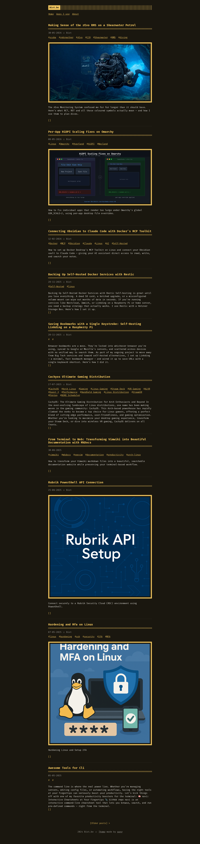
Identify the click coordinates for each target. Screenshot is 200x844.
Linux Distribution (117, 392)
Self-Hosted (120, 243)
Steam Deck (118, 388)
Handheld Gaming (91, 392)
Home (51, 14)
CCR (89, 37)
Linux (53, 143)
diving (124, 37)
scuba (53, 37)
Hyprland (78, 143)
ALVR (147, 388)
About (75, 14)
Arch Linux (69, 388)
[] (49, 120)
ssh (78, 636)
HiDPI (91, 143)
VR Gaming (135, 388)
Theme (102, 831)
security (89, 636)
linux (71, 286)
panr (120, 831)
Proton (54, 395)
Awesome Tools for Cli (66, 768)
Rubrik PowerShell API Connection (75, 482)
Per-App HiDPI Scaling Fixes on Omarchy (81, 132)
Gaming (84, 388)
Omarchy (64, 143)
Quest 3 (54, 392)
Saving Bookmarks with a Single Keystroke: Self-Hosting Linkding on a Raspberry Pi (94, 325)
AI (107, 243)
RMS (114, 37)
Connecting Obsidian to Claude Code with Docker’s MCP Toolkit (99, 231)
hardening (66, 636)
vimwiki (54, 454)
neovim (79, 454)
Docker (54, 243)
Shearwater (101, 37)
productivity (116, 454)
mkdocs (67, 454)
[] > (100, 823)
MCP (63, 243)
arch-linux (134, 454)
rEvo (80, 37)
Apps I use (63, 14)
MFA (108, 636)
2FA (100, 636)
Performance (70, 392)
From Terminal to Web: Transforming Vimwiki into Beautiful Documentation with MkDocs (97, 441)
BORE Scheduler (70, 395)
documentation (95, 454)
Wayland (103, 143)
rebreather (66, 37)
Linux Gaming (100, 388)
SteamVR (137, 392)
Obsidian (74, 243)
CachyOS (54, 388)
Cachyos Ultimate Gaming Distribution (79, 377)
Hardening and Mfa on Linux (70, 624)
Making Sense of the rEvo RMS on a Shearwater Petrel (92, 25)
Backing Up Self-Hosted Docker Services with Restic (91, 274)
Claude (88, 243)
